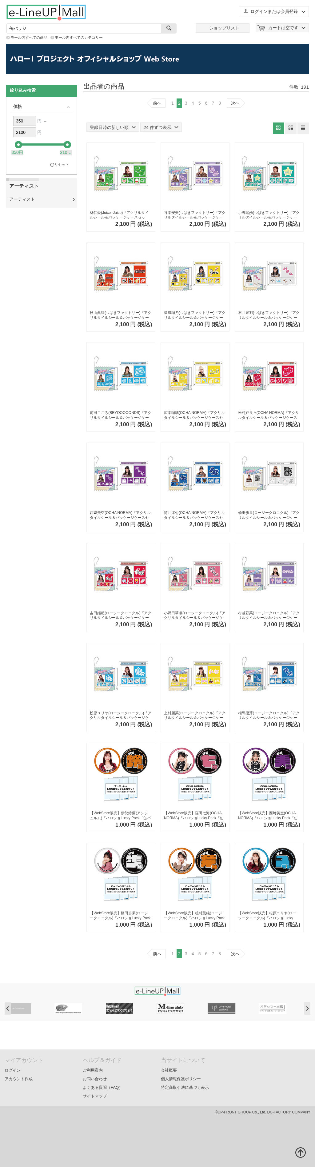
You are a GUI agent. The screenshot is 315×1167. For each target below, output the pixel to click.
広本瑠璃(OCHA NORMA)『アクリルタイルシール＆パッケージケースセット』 (194, 415)
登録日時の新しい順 (113, 127)
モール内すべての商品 (28, 37)
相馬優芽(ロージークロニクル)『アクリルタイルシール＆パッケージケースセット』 (269, 715)
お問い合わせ (95, 1079)
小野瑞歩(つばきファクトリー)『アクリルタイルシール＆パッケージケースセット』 (269, 215)
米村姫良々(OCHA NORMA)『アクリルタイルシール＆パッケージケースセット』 (268, 415)
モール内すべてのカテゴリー (79, 37)
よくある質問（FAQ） (103, 1087)
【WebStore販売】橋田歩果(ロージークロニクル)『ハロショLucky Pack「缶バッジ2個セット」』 (120, 915)
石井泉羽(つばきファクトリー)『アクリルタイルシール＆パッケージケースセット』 (269, 315)
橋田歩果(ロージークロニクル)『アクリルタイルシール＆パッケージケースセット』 (269, 515)
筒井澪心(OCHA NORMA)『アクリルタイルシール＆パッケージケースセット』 (194, 515)
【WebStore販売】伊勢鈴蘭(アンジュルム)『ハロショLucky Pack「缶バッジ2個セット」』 (120, 815)
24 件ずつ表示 (161, 127)
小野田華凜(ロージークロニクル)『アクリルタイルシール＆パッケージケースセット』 (194, 615)
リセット (61, 164)
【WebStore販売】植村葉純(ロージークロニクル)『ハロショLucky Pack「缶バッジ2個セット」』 (194, 915)
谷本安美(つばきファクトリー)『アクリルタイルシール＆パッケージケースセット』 (194, 215)
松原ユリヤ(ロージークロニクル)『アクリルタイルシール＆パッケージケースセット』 (120, 715)
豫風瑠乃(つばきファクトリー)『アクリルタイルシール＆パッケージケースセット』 (194, 315)
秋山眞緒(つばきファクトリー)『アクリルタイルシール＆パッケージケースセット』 (120, 315)
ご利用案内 (93, 1070)
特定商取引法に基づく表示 (185, 1087)
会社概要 (169, 1070)
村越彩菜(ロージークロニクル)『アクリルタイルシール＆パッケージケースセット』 (269, 615)
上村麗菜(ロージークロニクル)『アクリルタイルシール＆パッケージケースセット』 (194, 715)
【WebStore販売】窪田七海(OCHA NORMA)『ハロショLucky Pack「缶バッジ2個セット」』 (194, 815)
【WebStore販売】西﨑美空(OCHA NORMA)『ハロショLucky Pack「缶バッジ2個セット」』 (268, 815)
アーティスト (22, 199)
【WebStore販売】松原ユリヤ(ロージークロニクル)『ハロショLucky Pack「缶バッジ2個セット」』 (267, 915)
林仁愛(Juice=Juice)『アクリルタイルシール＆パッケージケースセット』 (119, 215)
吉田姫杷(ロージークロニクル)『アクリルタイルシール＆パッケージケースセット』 (120, 615)
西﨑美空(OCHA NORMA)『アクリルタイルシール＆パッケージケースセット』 (120, 515)
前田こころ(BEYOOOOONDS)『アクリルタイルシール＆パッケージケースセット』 (120, 415)
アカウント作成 (19, 1079)
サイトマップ (95, 1096)
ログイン (13, 1070)
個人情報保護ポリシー (181, 1079)
